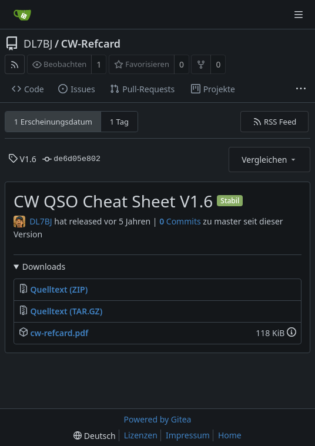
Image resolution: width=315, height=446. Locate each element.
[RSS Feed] (15, 64)
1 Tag (119, 121)
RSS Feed (275, 121)
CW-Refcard (90, 43)
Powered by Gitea (158, 419)
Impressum (188, 435)
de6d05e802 (71, 159)
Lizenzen (141, 435)
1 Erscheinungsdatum (53, 121)
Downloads (43, 266)
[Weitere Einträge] (300, 89)
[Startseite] (22, 14)
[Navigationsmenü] (298, 14)
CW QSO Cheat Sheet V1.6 (113, 201)
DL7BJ (38, 43)
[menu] (94, 435)
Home (230, 435)
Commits (180, 221)
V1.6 (22, 159)
